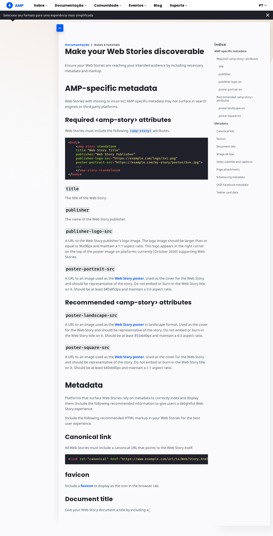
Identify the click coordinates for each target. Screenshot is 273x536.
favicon (221, 139)
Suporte (178, 5)
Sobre (40, 5)
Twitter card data (227, 192)
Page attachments (228, 169)
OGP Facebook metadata (232, 185)
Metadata (221, 123)
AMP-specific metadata (230, 51)
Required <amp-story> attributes (237, 59)
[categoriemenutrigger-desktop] (77, 28)
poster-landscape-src (232, 108)
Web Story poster (129, 278)
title (221, 66)
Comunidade (107, 5)
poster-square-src (230, 116)
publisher (225, 74)
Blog (158, 5)
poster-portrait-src (231, 89)
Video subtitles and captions (234, 162)
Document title (226, 146)
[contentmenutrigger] (240, 45)
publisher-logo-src (230, 82)
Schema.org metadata (230, 177)
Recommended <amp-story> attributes (234, 98)
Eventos (137, 5)
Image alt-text (225, 154)
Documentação (70, 5)
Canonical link (225, 131)
